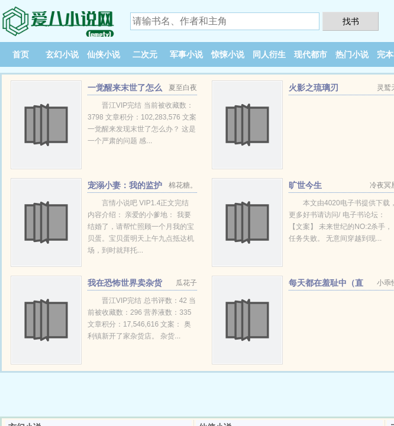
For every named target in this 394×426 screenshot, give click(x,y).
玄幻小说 (62, 54)
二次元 (145, 54)
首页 (20, 54)
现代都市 (310, 54)
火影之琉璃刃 (313, 87)
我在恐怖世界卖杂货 (125, 283)
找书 (351, 21)
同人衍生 (269, 54)
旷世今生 (305, 185)
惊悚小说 (227, 54)
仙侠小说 (103, 54)
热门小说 (352, 54)
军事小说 (186, 54)
